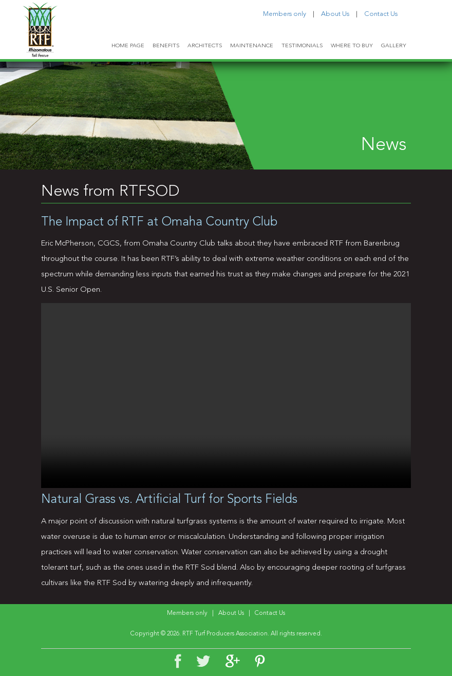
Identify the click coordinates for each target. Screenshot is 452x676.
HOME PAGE (127, 46)
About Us (335, 14)
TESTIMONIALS (302, 46)
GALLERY (393, 46)
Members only (284, 14)
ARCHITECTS (204, 46)
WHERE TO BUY (352, 46)
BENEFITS (166, 46)
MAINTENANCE (251, 46)
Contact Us (381, 14)
